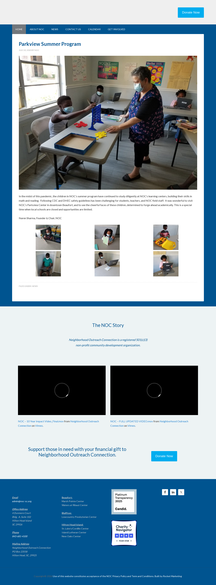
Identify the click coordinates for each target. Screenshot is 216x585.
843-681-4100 (19, 536)
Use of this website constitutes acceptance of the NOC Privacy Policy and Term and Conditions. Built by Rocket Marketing (117, 576)
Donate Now (191, 12)
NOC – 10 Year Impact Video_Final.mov (41, 421)
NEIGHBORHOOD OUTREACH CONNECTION (40, 11)
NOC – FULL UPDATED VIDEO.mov (131, 421)
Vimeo (39, 425)
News (35, 286)
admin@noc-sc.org (21, 501)
